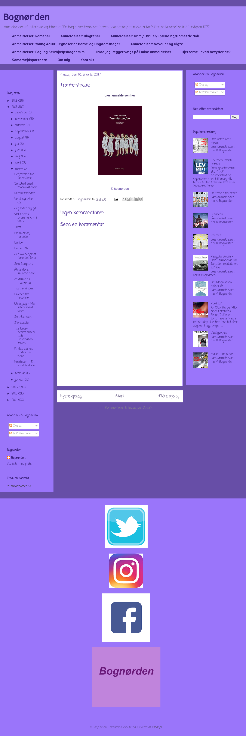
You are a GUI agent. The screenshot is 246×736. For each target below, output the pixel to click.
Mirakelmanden (24, 193)
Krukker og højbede (22, 235)
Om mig (64, 60)
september (22, 131)
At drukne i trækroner (22, 281)
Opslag (15, 426)
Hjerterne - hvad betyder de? (206, 52)
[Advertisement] (120, 356)
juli (17, 144)
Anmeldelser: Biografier (80, 36)
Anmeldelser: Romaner (31, 36)
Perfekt (216, 235)
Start (119, 396)
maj (18, 156)
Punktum (217, 303)
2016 (15, 387)
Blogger (157, 727)
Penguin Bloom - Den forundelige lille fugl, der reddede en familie (224, 262)
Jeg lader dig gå (25, 208)
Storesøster (22, 323)
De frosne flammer (224, 193)
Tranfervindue (23, 288)
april (18, 163)
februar (20, 373)
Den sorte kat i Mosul (221, 141)
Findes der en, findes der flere (23, 352)
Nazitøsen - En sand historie (24, 364)
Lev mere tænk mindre (221, 162)
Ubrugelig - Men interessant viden (25, 307)
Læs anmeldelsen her (119, 95)
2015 (15, 393)
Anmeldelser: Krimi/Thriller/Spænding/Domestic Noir (155, 36)
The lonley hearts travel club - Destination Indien (24, 336)
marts (19, 169)
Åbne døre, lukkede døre (24, 272)
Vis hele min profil (19, 464)
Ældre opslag (168, 396)
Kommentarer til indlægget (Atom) (128, 408)
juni (18, 150)
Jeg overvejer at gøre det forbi (25, 256)
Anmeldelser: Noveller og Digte (156, 44)
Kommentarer (20, 433)
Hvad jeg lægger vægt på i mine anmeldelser (133, 52)
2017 (15, 107)
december (22, 112)
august (20, 137)
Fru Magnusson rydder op (221, 284)
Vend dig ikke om (23, 201)
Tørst (17, 227)
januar (20, 380)
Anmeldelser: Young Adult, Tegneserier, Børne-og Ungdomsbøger (66, 44)
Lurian (18, 243)
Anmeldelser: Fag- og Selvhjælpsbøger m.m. (48, 52)
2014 (15, 400)
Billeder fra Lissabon (21, 296)
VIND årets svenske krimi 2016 (25, 218)
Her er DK (21, 248)
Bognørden (26, 17)
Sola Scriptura (23, 264)
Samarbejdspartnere (29, 60)
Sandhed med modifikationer (25, 186)
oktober (20, 125)
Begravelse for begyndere (24, 176)
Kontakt (87, 60)
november (22, 119)
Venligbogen (219, 333)
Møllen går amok (222, 354)
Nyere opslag (71, 396)
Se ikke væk (22, 317)
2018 (15, 101)
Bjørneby (217, 214)
